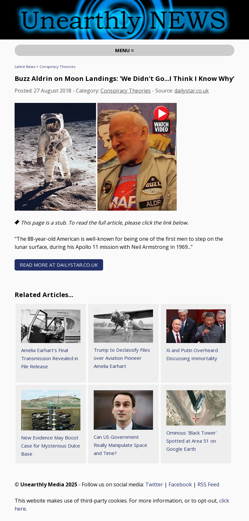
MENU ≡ (124, 50)
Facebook (180, 484)
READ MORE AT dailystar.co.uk (59, 264)
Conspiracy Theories (57, 66)
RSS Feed (208, 484)
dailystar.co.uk (191, 90)
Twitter (154, 484)
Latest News (25, 66)
